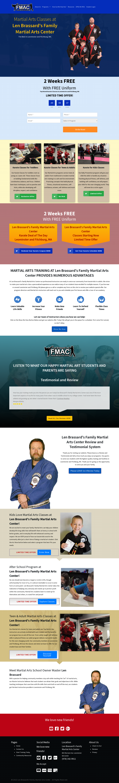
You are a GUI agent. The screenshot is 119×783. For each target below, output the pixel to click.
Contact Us (20, 749)
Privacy (94, 752)
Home (18, 746)
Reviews (95, 749)
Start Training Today (23, 752)
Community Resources (23, 755)
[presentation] (41, 130)
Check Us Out (97, 746)
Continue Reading (63, 398)
